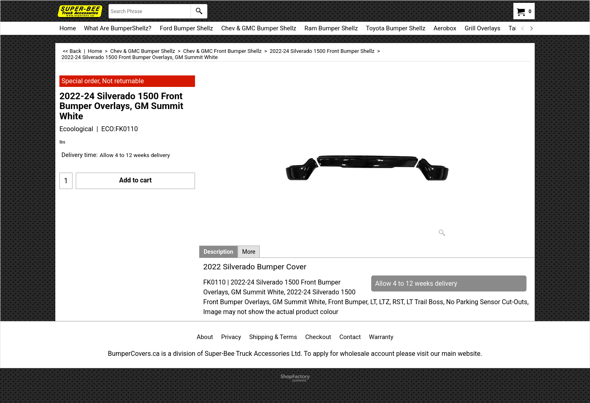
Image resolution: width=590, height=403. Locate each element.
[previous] (522, 28)
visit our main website (448, 353)
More (248, 251)
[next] (531, 28)
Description (218, 251)
